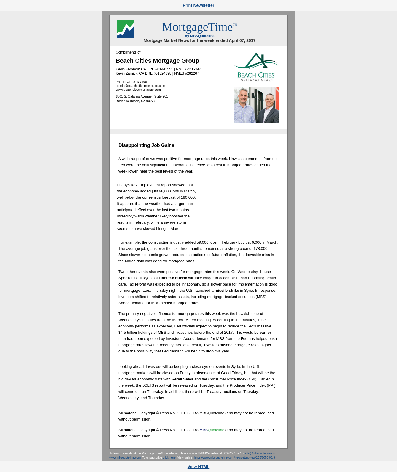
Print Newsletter (199, 5)
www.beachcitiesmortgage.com (138, 89)
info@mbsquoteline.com (261, 453)
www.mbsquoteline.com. (125, 457)
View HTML (198, 466)
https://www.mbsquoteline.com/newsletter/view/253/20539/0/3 (234, 457)
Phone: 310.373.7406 (131, 82)
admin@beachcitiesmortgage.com (140, 85)
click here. (169, 457)
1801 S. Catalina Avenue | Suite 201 (142, 96)
